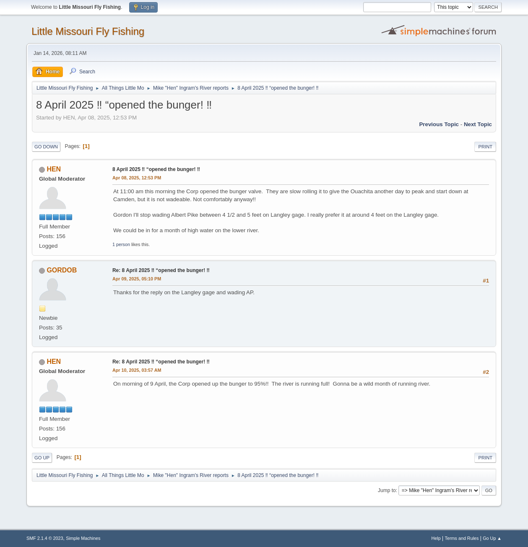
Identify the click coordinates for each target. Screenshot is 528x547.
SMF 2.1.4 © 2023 (44, 538)
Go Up (41, 457)
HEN (54, 169)
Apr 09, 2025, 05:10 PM (136, 278)
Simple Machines (83, 538)
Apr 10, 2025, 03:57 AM (136, 370)
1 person (121, 244)
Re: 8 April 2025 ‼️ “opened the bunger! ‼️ (161, 270)
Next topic (478, 124)
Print (485, 146)
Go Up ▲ (492, 538)
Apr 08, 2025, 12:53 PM (136, 177)
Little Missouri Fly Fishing (87, 31)
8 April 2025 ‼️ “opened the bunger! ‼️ (156, 169)
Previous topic (439, 124)
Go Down (46, 146)
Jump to (387, 490)
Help (436, 538)
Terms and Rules (462, 538)
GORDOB (62, 270)
